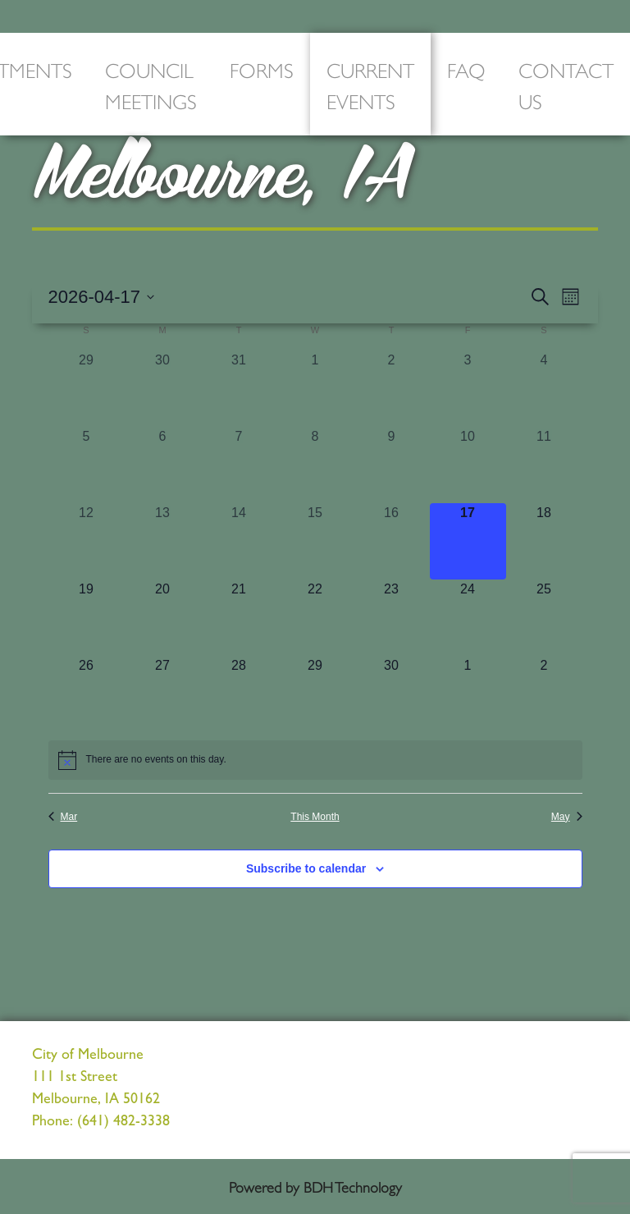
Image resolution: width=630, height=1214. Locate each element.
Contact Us (566, 84)
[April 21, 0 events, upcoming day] (239, 618)
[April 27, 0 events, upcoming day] (163, 694)
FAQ (466, 68)
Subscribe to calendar (306, 868)
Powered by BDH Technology (315, 1186)
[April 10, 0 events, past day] (468, 465)
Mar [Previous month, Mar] (63, 816)
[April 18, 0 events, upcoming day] (544, 541)
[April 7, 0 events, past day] (239, 465)
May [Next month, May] (566, 816)
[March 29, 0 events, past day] (86, 388)
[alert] (315, 760)
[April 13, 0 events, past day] (163, 541)
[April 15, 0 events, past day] (315, 541)
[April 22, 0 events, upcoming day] (315, 618)
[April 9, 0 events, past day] (392, 465)
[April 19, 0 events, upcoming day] (86, 618)
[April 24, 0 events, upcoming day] (468, 618)
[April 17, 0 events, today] (468, 541)
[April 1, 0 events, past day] (315, 388)
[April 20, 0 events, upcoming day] (163, 618)
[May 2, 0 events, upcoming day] (544, 694)
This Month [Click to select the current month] (314, 816)
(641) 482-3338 (123, 1123)
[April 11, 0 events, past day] (544, 465)
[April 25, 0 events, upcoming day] (544, 618)
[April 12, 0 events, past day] (86, 541)
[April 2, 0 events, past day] (392, 388)
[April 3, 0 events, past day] (468, 388)
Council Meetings (151, 84)
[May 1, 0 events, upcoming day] (468, 694)
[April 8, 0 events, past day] (315, 465)
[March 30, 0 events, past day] (163, 388)
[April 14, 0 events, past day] (239, 541)
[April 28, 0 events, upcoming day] (239, 694)
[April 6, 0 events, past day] (163, 465)
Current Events (370, 84)
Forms (262, 68)
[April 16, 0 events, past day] (392, 541)
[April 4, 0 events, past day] (544, 388)
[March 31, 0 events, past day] (239, 388)
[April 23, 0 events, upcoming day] (392, 618)
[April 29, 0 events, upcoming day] (315, 694)
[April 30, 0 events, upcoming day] (392, 694)
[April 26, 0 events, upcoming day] (86, 694)
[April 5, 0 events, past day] (86, 465)
